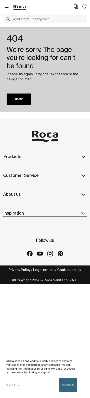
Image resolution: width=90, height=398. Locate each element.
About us (45, 194)
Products (45, 156)
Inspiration (45, 213)
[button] (7, 19)
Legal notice (43, 270)
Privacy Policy (19, 270)
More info (12, 384)
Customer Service (45, 175)
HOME (19, 99)
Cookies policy (69, 270)
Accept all (68, 384)
